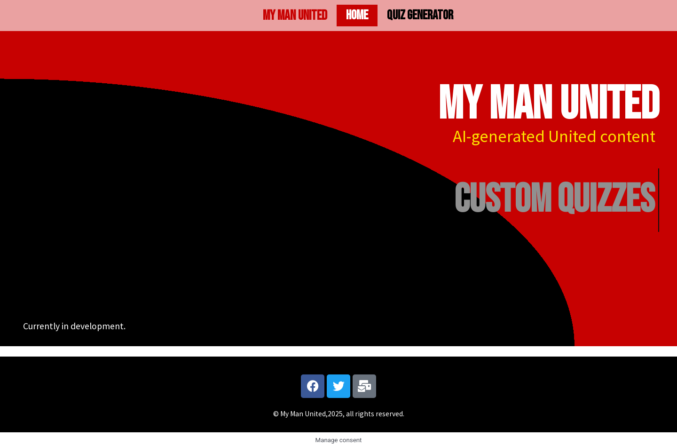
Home (357, 15)
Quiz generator (420, 15)
